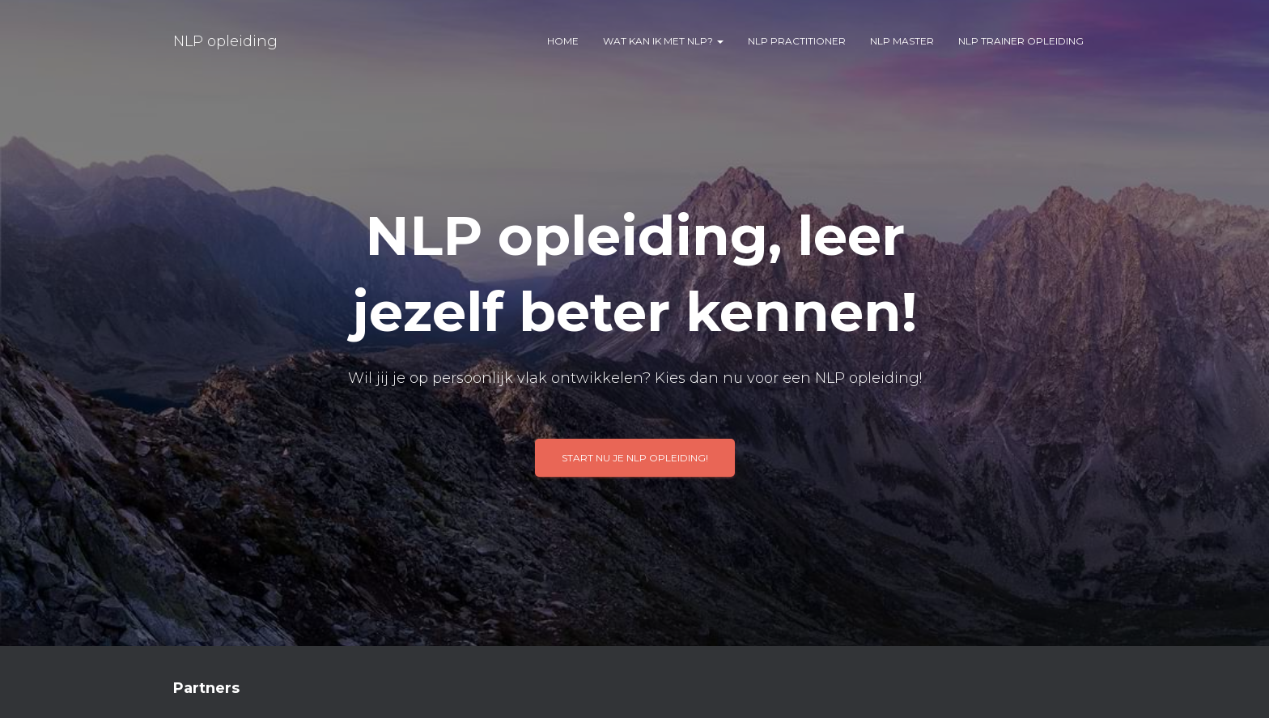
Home (563, 41)
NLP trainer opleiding (1021, 41)
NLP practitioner (797, 41)
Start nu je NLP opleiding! (635, 458)
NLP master (902, 41)
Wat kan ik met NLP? (663, 41)
